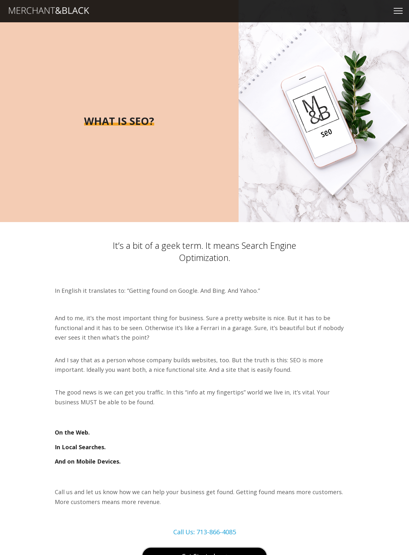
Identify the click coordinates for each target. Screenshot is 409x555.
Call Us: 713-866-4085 (204, 532)
